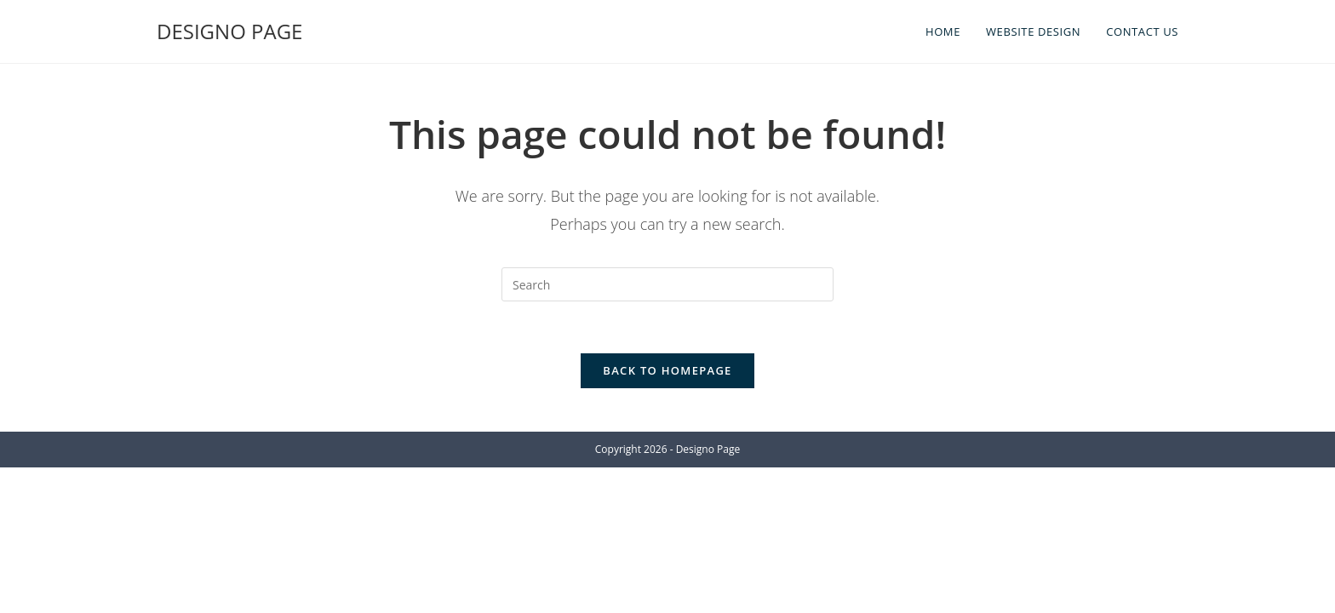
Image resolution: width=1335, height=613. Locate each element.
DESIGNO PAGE (229, 31)
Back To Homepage (667, 370)
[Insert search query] (667, 284)
